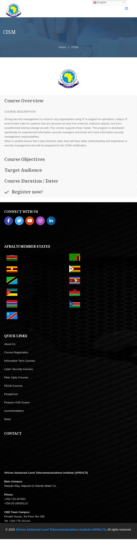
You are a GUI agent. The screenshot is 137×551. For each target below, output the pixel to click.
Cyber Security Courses (18, 369)
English (99, 2)
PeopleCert (11, 394)
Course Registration (16, 352)
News (7, 419)
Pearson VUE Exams (17, 402)
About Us (9, 344)
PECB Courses (13, 385)
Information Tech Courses (19, 360)
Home (62, 47)
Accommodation (14, 410)
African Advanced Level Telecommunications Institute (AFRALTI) (61, 529)
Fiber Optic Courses (16, 377)
